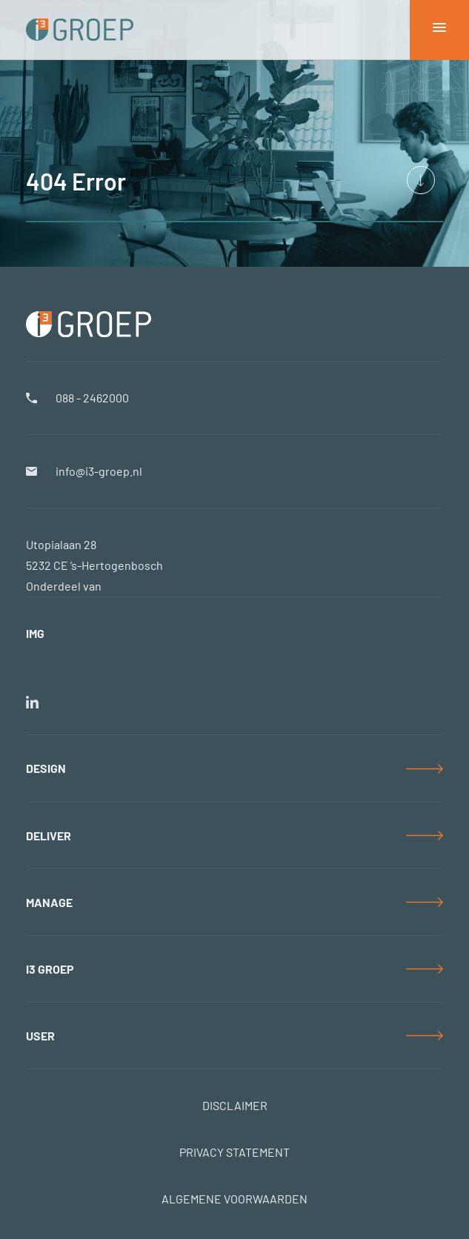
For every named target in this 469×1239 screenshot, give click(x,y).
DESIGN (46, 768)
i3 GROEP (50, 969)
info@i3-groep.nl (99, 471)
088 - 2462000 (92, 398)
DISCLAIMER (234, 1105)
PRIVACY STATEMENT (234, 1152)
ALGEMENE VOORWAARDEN (234, 1199)
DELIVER (48, 835)
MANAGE (49, 902)
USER (40, 1036)
